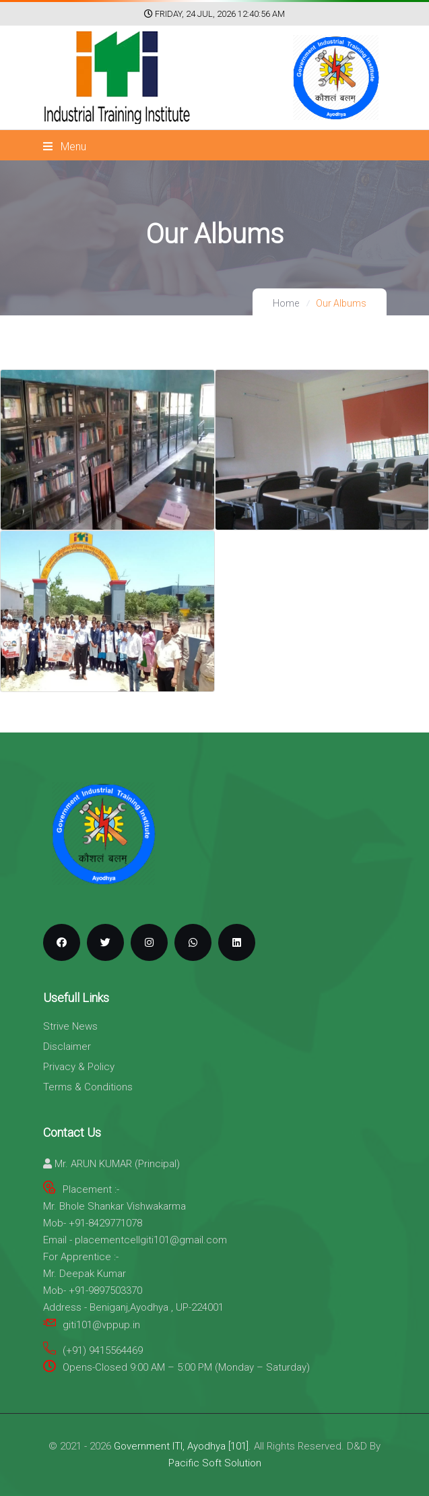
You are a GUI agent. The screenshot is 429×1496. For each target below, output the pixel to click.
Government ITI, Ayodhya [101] (181, 1446)
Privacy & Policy (78, 1067)
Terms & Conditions (88, 1087)
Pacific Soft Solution (214, 1463)
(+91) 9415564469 (103, 1350)
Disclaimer (67, 1046)
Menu (64, 146)
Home (286, 303)
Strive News (70, 1026)
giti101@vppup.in (101, 1325)
